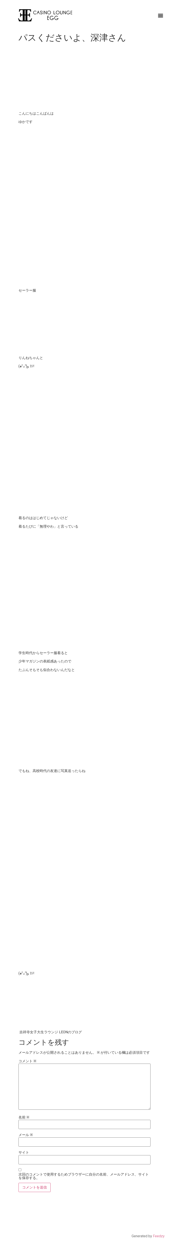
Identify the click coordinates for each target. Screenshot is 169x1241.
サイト (23, 1152)
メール (25, 1135)
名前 (23, 1117)
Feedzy (159, 1236)
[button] (160, 15)
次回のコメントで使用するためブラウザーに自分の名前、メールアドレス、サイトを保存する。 (83, 1176)
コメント (27, 1061)
